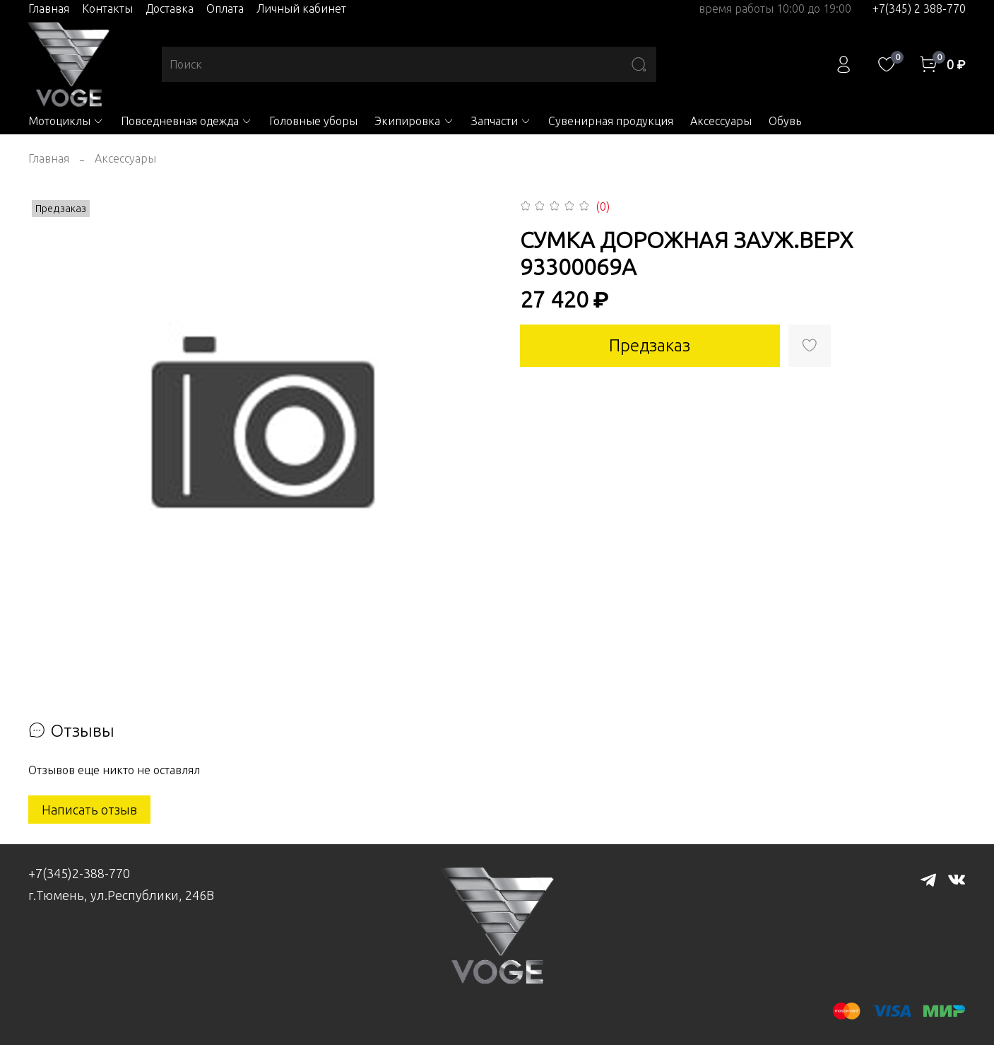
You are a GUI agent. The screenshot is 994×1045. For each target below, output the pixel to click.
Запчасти (501, 121)
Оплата (225, 8)
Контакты (107, 8)
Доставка (170, 8)
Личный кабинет (301, 8)
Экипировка (414, 121)
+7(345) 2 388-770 (919, 8)
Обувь (785, 121)
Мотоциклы (66, 121)
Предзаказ (649, 345)
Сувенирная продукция (610, 121)
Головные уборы (313, 121)
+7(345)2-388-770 (79, 873)
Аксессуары (721, 121)
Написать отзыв (89, 809)
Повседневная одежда (186, 121)
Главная (48, 8)
